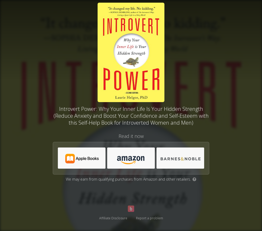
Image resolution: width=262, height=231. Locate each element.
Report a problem (149, 218)
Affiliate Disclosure (113, 218)
